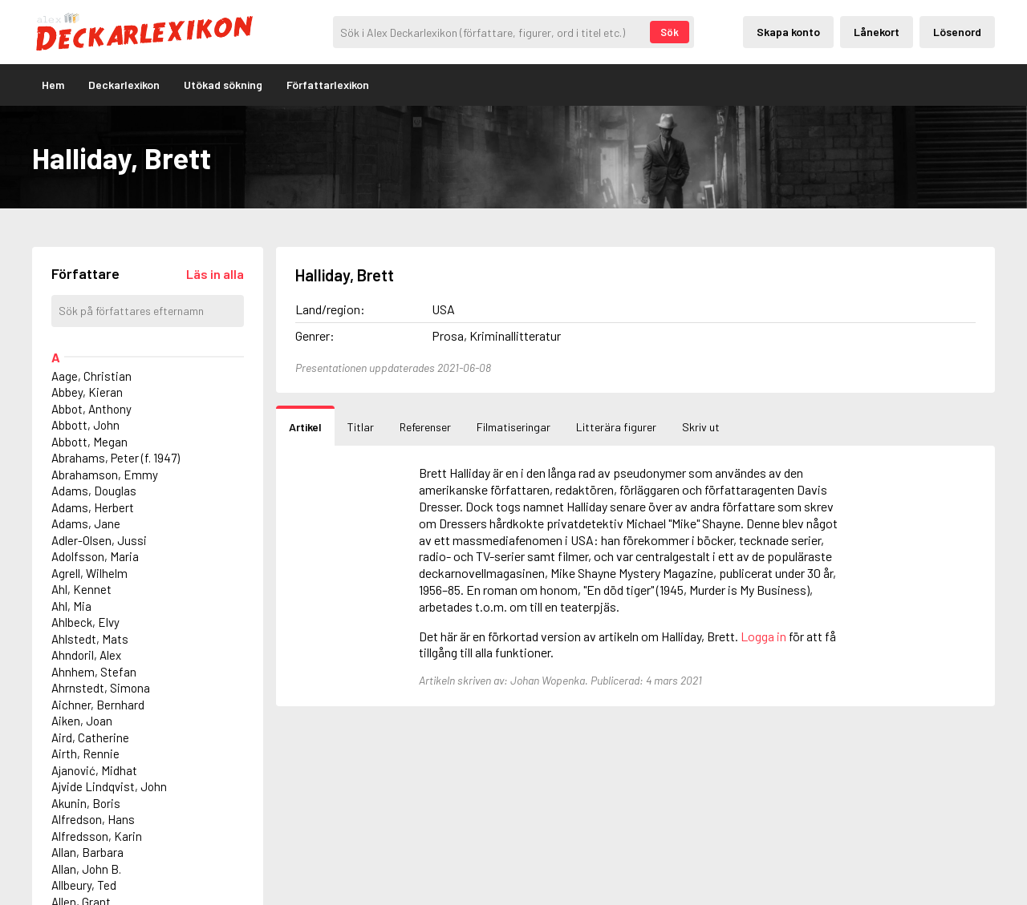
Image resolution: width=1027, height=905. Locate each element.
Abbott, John (85, 425)
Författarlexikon (327, 84)
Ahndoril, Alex (86, 655)
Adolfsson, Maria (95, 556)
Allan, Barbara (87, 852)
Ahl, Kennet (81, 589)
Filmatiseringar (513, 427)
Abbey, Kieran (87, 392)
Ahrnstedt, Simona (100, 688)
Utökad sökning (223, 84)
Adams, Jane (85, 523)
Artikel (305, 427)
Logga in (763, 636)
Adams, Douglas (93, 490)
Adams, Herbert (92, 507)
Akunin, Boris (85, 803)
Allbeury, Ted (83, 885)
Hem (53, 84)
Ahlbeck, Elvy (85, 622)
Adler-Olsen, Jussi (99, 540)
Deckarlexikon (124, 84)
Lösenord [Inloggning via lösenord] (957, 31)
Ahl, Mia (71, 606)
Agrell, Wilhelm (89, 573)
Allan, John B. (86, 869)
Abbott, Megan (89, 441)
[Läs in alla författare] (215, 273)
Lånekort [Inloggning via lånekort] (876, 31)
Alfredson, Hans (93, 819)
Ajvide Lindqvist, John (109, 786)
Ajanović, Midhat (94, 770)
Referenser (425, 427)
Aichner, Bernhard (97, 704)
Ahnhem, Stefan (93, 672)
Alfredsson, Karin (96, 836)
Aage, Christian (91, 376)
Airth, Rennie (85, 753)
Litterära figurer (616, 427)
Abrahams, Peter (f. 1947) (115, 457)
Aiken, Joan (81, 720)
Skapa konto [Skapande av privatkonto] (788, 31)
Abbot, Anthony (91, 409)
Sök (669, 32)
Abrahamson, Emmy (104, 474)
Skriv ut (701, 427)
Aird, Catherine (90, 737)
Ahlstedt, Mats (89, 639)
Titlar (360, 427)
